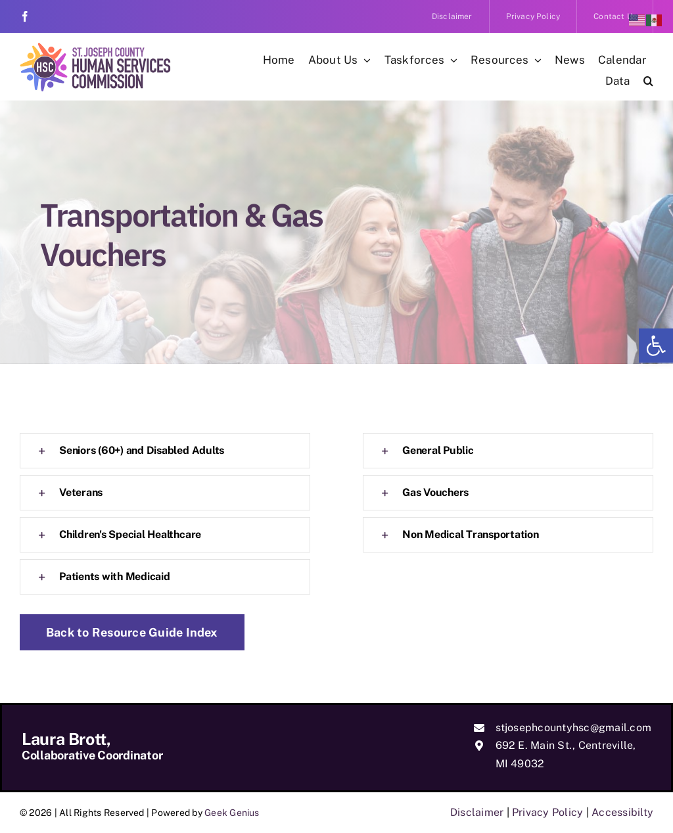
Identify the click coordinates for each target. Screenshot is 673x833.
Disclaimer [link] (476, 812)
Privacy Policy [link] (547, 812)
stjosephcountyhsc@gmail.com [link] (573, 727)
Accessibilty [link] (622, 812)
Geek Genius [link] (232, 812)
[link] (656, 345)
